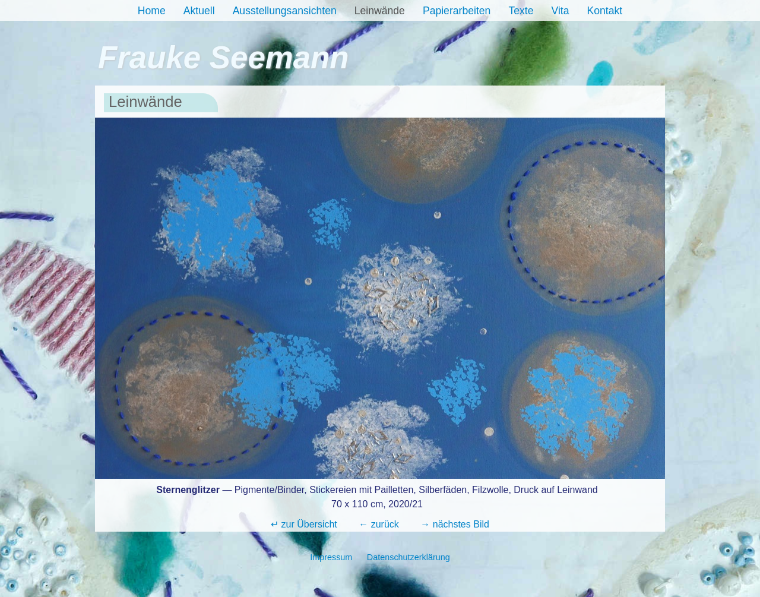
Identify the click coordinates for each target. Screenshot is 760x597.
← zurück (379, 524)
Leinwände (379, 11)
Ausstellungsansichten (285, 11)
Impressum (331, 557)
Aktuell (199, 11)
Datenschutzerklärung (408, 557)
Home (152, 11)
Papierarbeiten (456, 11)
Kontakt (605, 11)
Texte (520, 11)
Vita (560, 11)
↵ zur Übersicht (304, 524)
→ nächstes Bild (454, 524)
